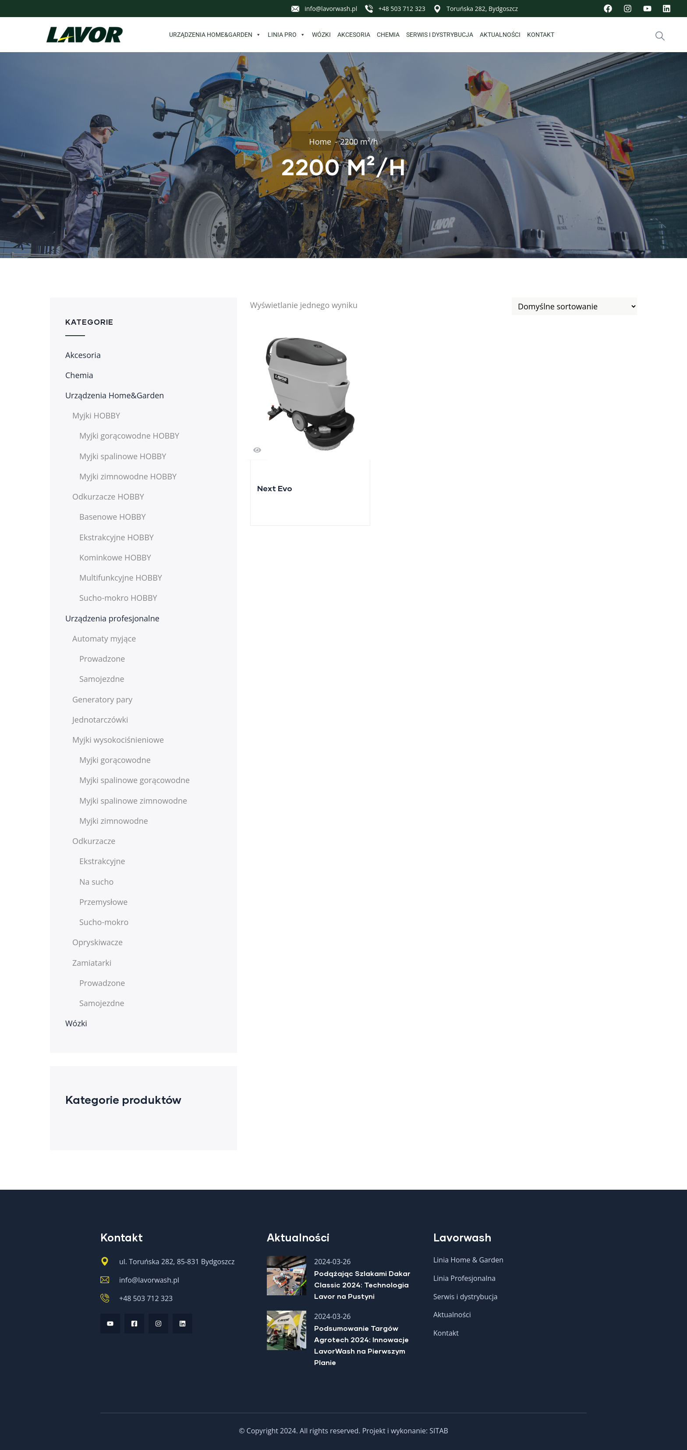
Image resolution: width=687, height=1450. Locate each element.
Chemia (388, 34)
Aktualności (500, 34)
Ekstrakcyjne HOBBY (116, 537)
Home (320, 141)
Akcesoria (353, 34)
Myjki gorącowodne (115, 760)
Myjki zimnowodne (113, 820)
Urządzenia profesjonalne (112, 618)
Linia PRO (286, 34)
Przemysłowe (103, 902)
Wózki (321, 34)
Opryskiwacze (97, 942)
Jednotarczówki (100, 719)
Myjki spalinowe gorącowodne (134, 780)
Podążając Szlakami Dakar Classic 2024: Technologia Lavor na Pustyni (362, 1284)
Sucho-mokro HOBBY (118, 597)
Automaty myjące (104, 638)
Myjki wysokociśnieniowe (118, 739)
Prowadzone (102, 658)
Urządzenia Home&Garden (215, 34)
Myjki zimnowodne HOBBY (128, 476)
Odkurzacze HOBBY (108, 496)
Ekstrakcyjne (102, 861)
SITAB (438, 1431)
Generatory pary (102, 699)
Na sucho (96, 881)
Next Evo (274, 488)
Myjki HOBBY (96, 415)
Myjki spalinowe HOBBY (122, 456)
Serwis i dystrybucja (439, 34)
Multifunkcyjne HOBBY (120, 577)
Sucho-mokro (103, 922)
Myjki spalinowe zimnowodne (133, 800)
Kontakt (540, 34)
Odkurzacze (93, 841)
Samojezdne (101, 679)
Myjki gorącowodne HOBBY (129, 435)
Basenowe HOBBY (112, 516)
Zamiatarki (91, 962)
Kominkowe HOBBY (115, 557)
